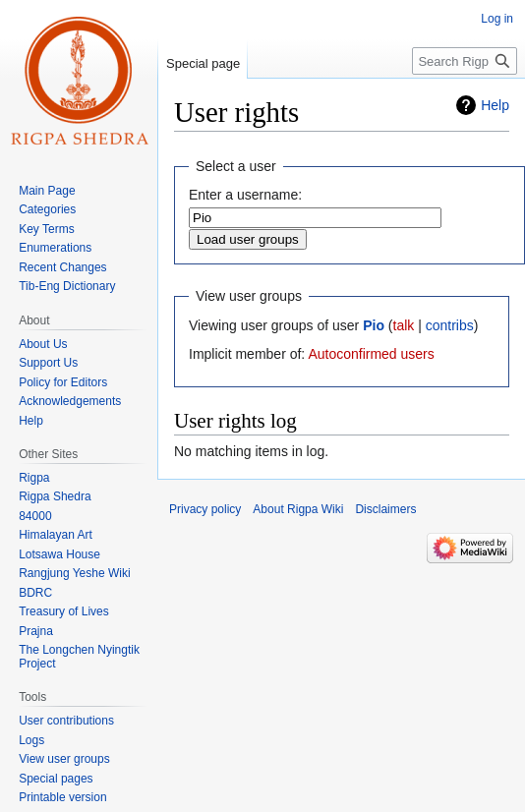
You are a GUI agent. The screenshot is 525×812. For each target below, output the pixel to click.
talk (404, 325)
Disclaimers (385, 509)
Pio (373, 325)
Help (495, 105)
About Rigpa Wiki (298, 509)
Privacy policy (205, 509)
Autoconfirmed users (371, 354)
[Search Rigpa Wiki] (464, 61)
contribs (450, 325)
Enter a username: (245, 195)
